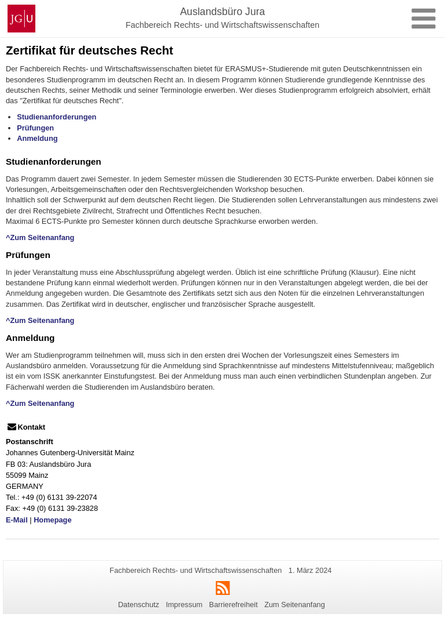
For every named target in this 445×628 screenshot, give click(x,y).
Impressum (184, 604)
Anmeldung (37, 138)
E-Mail (17, 520)
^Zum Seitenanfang (40, 237)
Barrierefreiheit (233, 604)
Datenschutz (138, 604)
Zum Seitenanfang (294, 604)
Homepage (52, 520)
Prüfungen (35, 128)
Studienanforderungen (56, 116)
